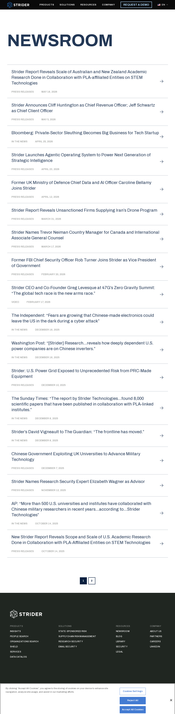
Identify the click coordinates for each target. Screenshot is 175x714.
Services (15, 652)
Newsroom (123, 631)
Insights (15, 631)
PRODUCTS (46, 5)
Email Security (68, 646)
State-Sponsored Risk (73, 631)
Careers (155, 641)
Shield (14, 646)
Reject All (132, 706)
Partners (156, 636)
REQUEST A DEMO (136, 4)
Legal (119, 652)
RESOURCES (88, 5)
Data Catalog (18, 657)
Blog (119, 636)
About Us (155, 631)
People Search (19, 636)
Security (121, 646)
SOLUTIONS (67, 5)
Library (120, 641)
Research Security (71, 641)
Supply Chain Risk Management (77, 636)
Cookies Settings (133, 697)
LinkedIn (155, 646)
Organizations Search (24, 641)
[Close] (171, 706)
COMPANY (108, 5)
